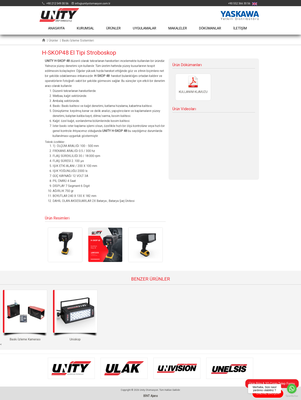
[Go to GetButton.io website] (292, 396)
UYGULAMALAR (144, 28)
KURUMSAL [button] (85, 28)
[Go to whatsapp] (292, 388)
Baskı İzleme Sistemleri (78, 40)
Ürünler (53, 40)
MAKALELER (177, 28)
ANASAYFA (56, 28)
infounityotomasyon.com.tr (92, 3)
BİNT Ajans (150, 396)
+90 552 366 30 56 (239, 3)
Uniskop (75, 315)
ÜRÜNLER (113, 28)
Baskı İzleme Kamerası (25, 315)
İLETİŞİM (240, 28)
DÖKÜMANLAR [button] (210, 28)
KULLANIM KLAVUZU (193, 87)
